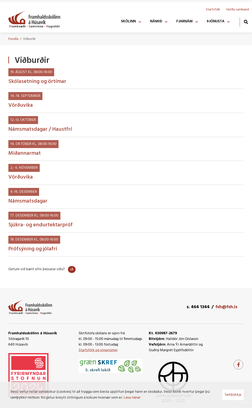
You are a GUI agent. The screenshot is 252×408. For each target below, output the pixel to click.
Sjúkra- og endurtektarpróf (40, 225)
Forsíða (13, 39)
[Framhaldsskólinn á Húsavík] (36, 18)
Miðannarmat (24, 153)
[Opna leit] (246, 22)
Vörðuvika (20, 105)
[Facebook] (238, 364)
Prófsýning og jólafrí (32, 249)
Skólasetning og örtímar (37, 81)
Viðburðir (29, 39)
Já (72, 269)
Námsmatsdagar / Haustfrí (40, 129)
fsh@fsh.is (226, 307)
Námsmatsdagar (27, 201)
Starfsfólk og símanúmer (98, 350)
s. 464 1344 (198, 307)
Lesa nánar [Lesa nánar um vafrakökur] (132, 398)
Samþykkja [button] (233, 395)
